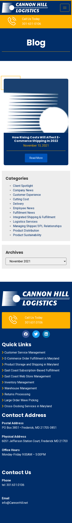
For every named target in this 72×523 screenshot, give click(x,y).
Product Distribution (26, 230)
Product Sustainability (27, 235)
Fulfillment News (24, 212)
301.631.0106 (34, 322)
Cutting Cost (21, 199)
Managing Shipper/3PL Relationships (37, 226)
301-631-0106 (31, 24)
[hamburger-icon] (64, 8)
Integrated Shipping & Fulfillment (34, 217)
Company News (23, 190)
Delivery (18, 203)
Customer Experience (27, 195)
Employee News (23, 208)
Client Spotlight (23, 186)
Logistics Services (25, 221)
